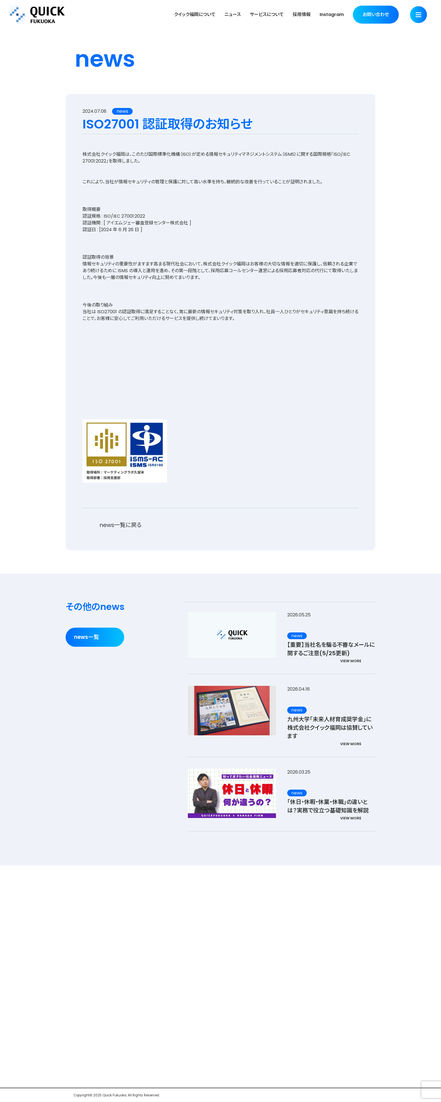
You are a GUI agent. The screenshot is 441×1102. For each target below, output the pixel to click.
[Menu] (418, 14)
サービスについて (267, 14)
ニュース (232, 14)
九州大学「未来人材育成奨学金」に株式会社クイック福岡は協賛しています (330, 727)
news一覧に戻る (120, 525)
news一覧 (86, 637)
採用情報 (302, 14)
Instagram (332, 14)
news (122, 111)
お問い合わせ (376, 14)
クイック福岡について (194, 14)
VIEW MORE (350, 661)
